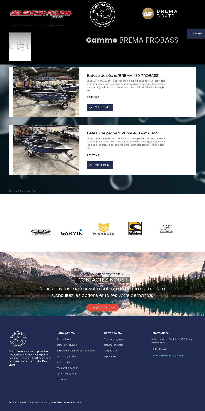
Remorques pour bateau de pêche (76, 350)
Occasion (62, 379)
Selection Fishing (66, 345)
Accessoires (63, 362)
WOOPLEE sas (74, 402)
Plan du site (110, 350)
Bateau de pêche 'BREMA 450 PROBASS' (123, 133)
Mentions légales (113, 339)
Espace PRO (110, 356)
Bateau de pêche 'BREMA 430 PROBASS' (123, 75)
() (196, 33)
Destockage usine (67, 356)
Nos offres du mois (67, 373)
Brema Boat (63, 339)
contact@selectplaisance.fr (167, 355)
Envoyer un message (103, 308)
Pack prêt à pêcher (67, 368)
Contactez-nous (113, 345)
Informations (160, 333)
